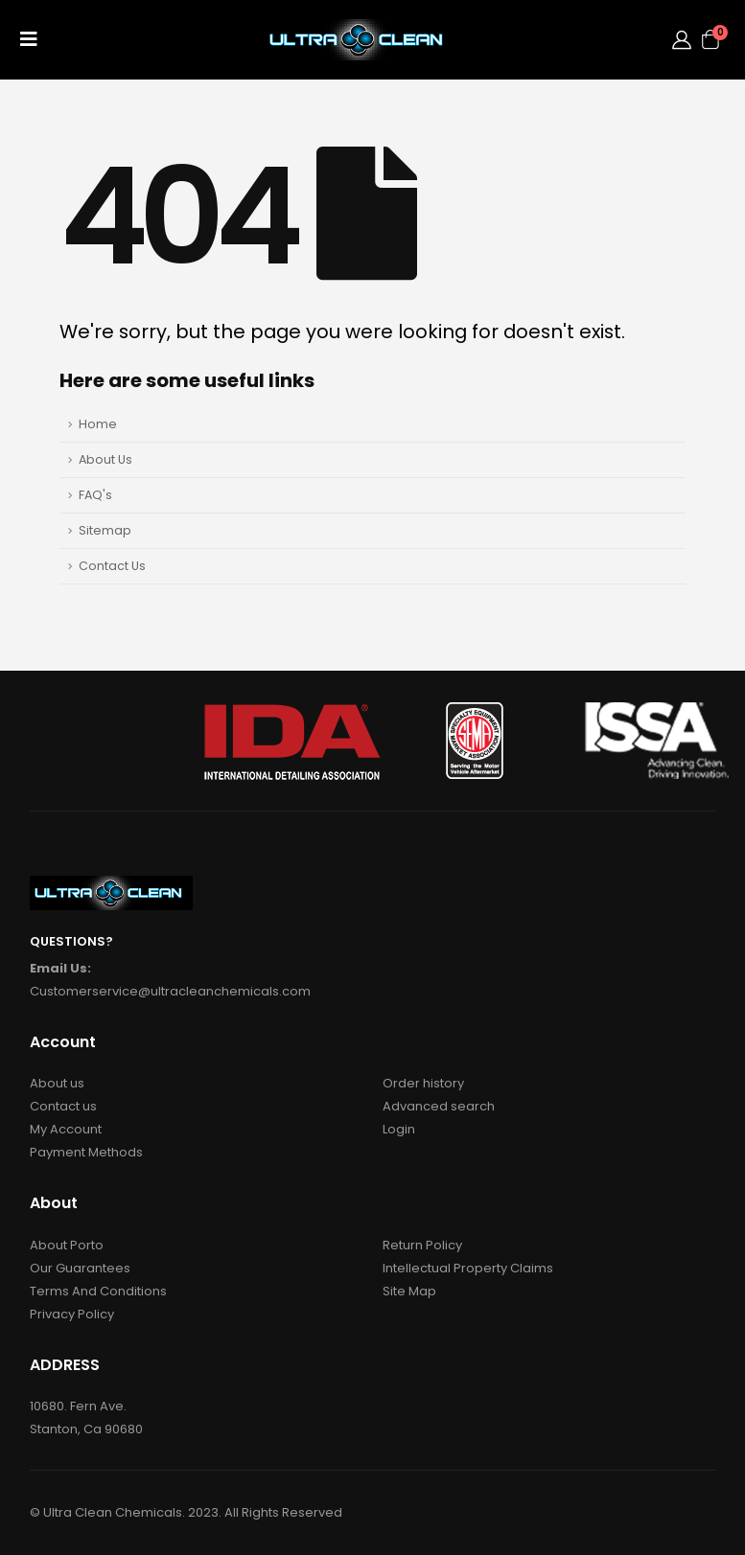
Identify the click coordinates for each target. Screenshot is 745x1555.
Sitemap (105, 530)
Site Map (409, 1291)
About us (57, 1083)
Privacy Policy (72, 1314)
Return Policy (422, 1245)
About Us (105, 459)
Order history (423, 1083)
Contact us (63, 1106)
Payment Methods (86, 1152)
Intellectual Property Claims (468, 1268)
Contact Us (112, 566)
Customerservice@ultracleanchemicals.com (170, 991)
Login (399, 1129)
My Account (66, 1129)
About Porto (67, 1245)
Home (98, 424)
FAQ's (95, 495)
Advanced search (439, 1106)
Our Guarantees (80, 1268)
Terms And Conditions (98, 1291)
